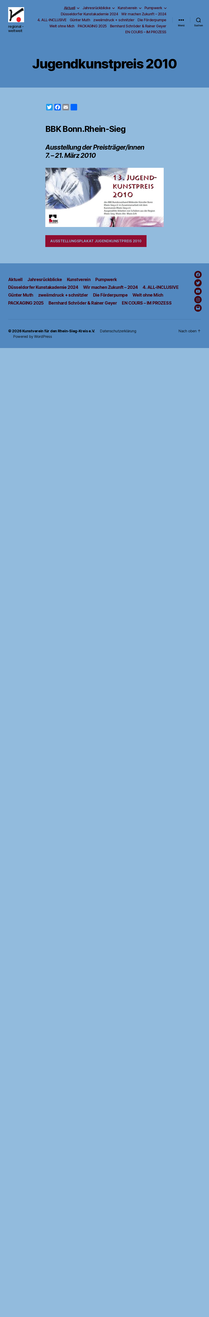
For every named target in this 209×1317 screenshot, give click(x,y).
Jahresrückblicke (96, 8)
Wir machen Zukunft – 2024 (143, 14)
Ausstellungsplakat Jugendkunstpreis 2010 (95, 241)
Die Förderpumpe (152, 20)
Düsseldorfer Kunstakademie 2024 (89, 14)
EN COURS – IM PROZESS (145, 32)
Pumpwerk (153, 8)
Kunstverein (127, 8)
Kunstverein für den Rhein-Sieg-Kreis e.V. (58, 331)
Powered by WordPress (32, 336)
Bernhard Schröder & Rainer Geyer (138, 26)
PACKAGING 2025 (92, 26)
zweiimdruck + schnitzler (113, 20)
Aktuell (69, 8)
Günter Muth (80, 20)
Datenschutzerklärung (118, 331)
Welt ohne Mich (61, 26)
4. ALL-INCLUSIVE (52, 20)
